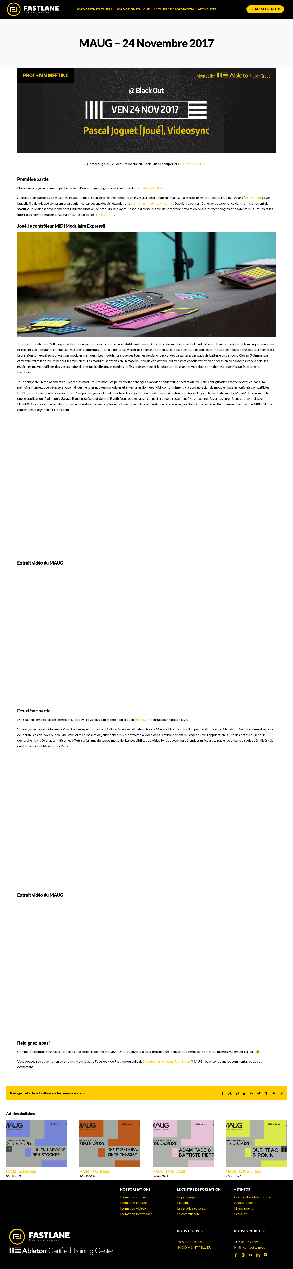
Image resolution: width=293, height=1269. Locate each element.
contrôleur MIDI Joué (150, 188)
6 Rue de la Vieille (191, 164)
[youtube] (250, 1255)
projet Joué (106, 214)
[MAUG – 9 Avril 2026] (109, 1122)
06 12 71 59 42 (251, 1242)
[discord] (265, 1255)
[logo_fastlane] (32, 4)
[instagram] (243, 1255)
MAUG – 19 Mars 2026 (169, 1171)
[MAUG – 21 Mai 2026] (36, 1122)
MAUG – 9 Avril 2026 (94, 1171)
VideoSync (142, 719)
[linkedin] (258, 1255)
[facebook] (235, 1255)
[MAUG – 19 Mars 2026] (183, 1122)
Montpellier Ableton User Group (166, 1061)
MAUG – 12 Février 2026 (243, 1171)
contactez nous (254, 1247)
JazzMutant (253, 197)
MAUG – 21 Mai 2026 (21, 1171)
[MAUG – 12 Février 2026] (256, 1122)
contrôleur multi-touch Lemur (152, 203)
